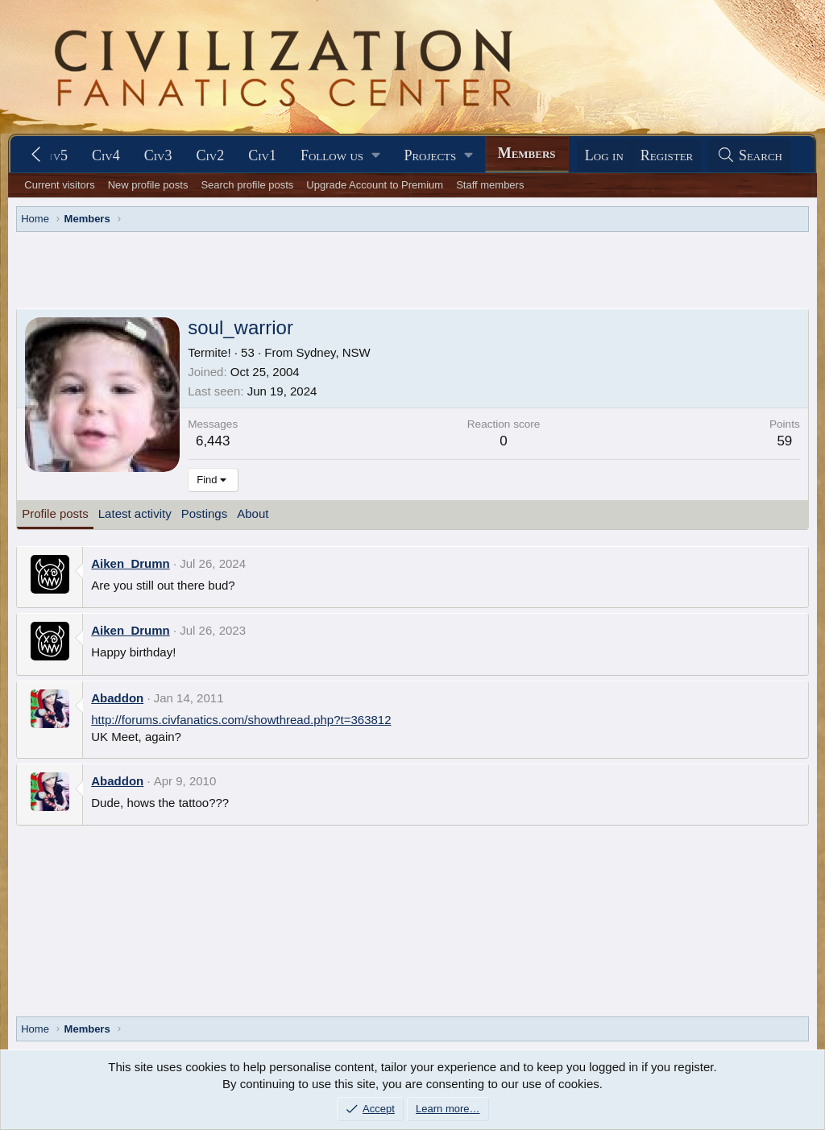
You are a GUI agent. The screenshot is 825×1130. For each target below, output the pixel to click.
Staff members (490, 185)
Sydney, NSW (333, 352)
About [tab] (252, 513)
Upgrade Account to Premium (374, 185)
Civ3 (158, 155)
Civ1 (262, 155)
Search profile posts (247, 185)
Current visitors (59, 185)
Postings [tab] (204, 513)
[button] (340, 155)
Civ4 (106, 155)
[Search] (749, 155)
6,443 (213, 441)
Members (527, 153)
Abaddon (117, 698)
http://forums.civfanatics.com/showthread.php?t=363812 (241, 719)
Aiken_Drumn (130, 563)
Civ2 (211, 155)
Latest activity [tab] (135, 513)
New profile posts (148, 185)
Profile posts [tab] (55, 513)
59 (784, 441)
